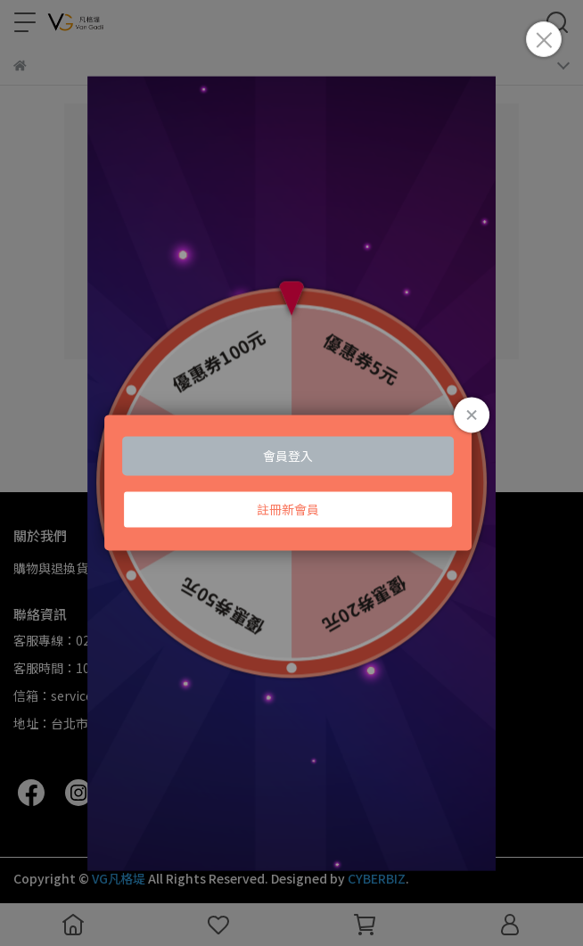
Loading (291, 482)
